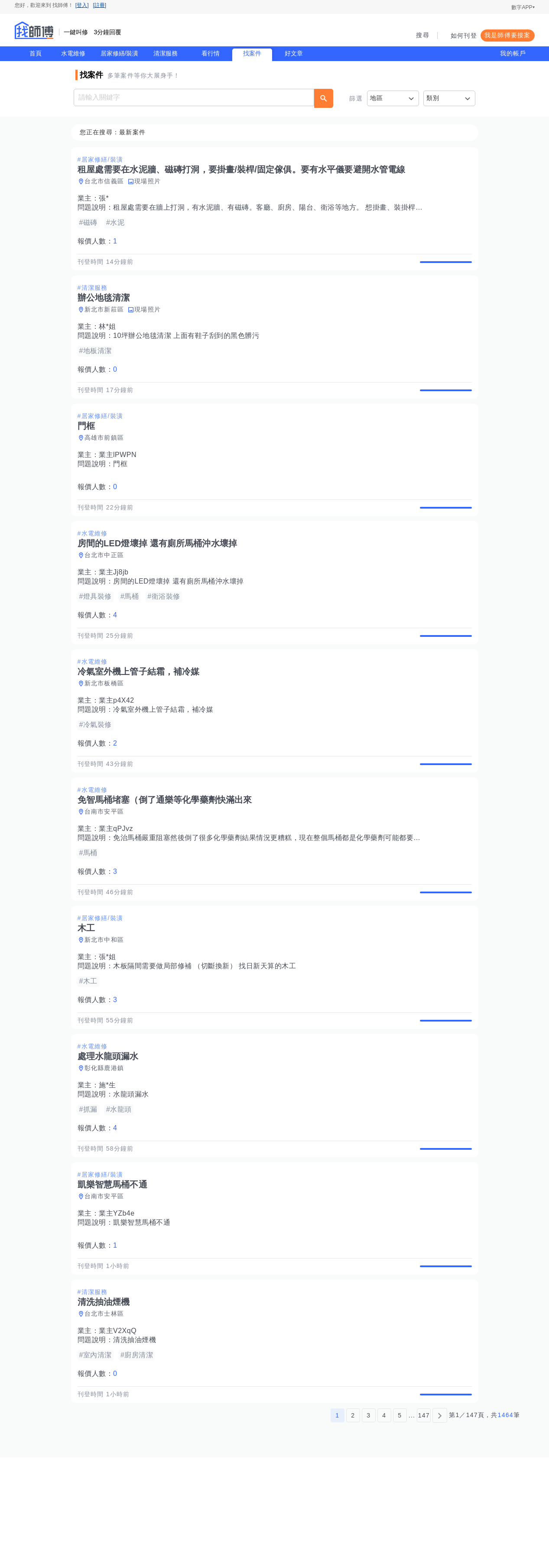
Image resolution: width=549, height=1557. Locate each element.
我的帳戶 (513, 53)
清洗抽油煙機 (137, 1430)
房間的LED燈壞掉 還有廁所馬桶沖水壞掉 (181, 611)
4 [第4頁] (384, 1515)
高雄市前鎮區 (107, 457)
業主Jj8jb (116, 602)
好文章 (294, 53)
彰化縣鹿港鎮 (107, 1138)
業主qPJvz (118, 878)
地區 (376, 97)
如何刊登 (464, 35)
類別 (433, 97)
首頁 (35, 53)
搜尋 (422, 35)
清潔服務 (165, 53)
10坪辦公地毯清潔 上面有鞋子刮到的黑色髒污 (189, 346)
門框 (123, 484)
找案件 (252, 53)
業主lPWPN (120, 475)
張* (106, 198)
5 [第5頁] (400, 1515)
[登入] (82, 5)
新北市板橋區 (107, 723)
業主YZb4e (119, 1293)
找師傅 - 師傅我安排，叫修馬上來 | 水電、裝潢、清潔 (34, 30)
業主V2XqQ (120, 1420)
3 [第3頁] (368, 1515)
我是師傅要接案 (507, 35)
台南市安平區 (107, 861)
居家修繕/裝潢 (120, 53)
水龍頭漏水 (134, 1164)
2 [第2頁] (353, 1515)
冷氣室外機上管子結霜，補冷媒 (166, 749)
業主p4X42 (119, 740)
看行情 (210, 53)
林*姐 (110, 337)
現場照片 (150, 181)
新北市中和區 (107, 999)
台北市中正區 (107, 585)
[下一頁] (439, 1515)
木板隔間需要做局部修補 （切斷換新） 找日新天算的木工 (207, 1026)
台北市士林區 (107, 1403)
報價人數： (100, 241)
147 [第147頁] (424, 1515)
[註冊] (100, 5)
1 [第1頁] (337, 1515)
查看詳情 (443, 266)
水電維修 (73, 53)
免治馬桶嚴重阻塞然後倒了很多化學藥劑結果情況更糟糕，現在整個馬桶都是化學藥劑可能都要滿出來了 (280, 888)
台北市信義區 (107, 181)
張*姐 (110, 1017)
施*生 (110, 1155)
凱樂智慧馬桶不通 (144, 1302)
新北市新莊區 (107, 319)
